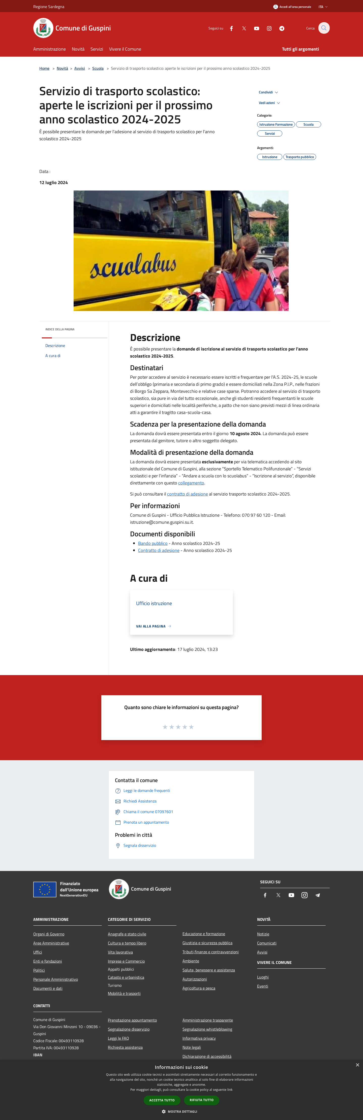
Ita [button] (324, 6)
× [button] (357, 1065)
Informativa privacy (199, 1038)
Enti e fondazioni (47, 961)
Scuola (98, 68)
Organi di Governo (48, 934)
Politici (39, 970)
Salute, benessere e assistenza (209, 970)
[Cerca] (324, 28)
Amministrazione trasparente (208, 1020)
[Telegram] (279, 27)
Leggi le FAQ (118, 1038)
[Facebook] (228, 27)
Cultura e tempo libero (127, 943)
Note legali (192, 1047)
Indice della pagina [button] (59, 329)
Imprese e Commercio (126, 961)
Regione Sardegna (48, 7)
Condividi (269, 92)
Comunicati (267, 943)
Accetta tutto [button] (162, 1100)
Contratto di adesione (158, 550)
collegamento (191, 482)
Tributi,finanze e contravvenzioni (211, 952)
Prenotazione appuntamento (132, 1020)
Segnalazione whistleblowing (207, 1029)
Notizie (263, 934)
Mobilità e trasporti (124, 993)
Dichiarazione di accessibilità (207, 1056)
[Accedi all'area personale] (292, 7)
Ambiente (191, 961)
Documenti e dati (48, 988)
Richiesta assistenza (125, 1047)
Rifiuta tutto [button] (202, 1100)
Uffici (37, 952)
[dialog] (181, 1090)
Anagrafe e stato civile (127, 934)
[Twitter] (241, 27)
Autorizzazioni (195, 979)
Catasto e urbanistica (126, 977)
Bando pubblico (153, 543)
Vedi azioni (270, 103)
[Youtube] (254, 27)
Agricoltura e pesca (199, 988)
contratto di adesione (187, 494)
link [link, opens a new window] (230, 1090)
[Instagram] (266, 27)
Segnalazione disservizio (128, 1029)
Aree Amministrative (51, 943)
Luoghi (263, 977)
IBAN (37, 1055)
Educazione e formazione (204, 934)
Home (44, 68)
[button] (181, 1111)
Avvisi (79, 68)
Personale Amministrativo (55, 979)
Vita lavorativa (120, 952)
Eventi (262, 986)
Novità (62, 68)
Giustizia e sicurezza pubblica (207, 943)
